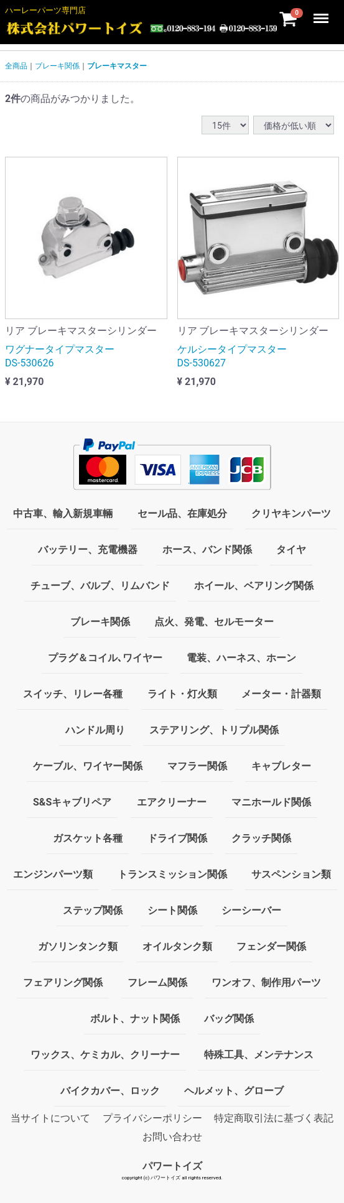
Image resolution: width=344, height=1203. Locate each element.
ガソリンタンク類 (78, 946)
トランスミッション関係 (172, 874)
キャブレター (281, 766)
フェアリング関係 (63, 982)
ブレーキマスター (117, 66)
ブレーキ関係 (57, 66)
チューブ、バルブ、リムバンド (100, 586)
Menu (322, 12)
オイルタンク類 (177, 946)
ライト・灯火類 (182, 694)
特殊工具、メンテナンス (259, 1055)
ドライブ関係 (177, 838)
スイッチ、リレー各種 (73, 694)
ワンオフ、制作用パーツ (266, 982)
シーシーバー (251, 910)
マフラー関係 (197, 766)
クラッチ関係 (261, 838)
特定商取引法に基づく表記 (273, 1118)
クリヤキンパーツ (291, 513)
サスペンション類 (291, 874)
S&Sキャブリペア (72, 802)
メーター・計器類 (281, 694)
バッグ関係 (229, 1018)
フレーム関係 (157, 982)
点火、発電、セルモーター (214, 622)
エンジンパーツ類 (53, 874)
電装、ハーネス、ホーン (241, 658)
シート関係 (172, 910)
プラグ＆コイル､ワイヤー (105, 658)
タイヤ (291, 549)
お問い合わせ (172, 1137)
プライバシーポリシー (152, 1118)
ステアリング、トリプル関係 (214, 730)
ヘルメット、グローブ (234, 1091)
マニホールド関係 (271, 802)
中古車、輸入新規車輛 (63, 513)
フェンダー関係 (271, 946)
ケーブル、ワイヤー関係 (87, 766)
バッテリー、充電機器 (87, 549)
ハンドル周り (95, 730)
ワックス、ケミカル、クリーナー (105, 1055)
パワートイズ (172, 1166)
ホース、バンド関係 (207, 549)
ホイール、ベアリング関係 (254, 586)
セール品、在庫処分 (182, 513)
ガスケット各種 (88, 838)
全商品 (16, 66)
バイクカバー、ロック (110, 1091)
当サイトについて (50, 1118)
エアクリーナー (172, 802)
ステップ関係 (93, 910)
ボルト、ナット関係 (135, 1018)
